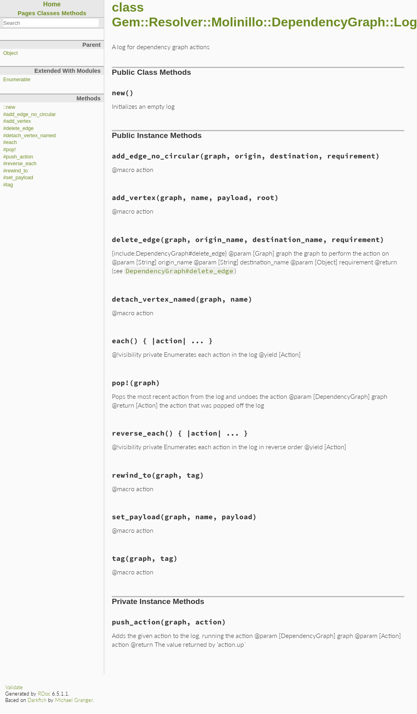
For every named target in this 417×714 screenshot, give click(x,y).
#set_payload (18, 177)
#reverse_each (19, 163)
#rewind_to (15, 171)
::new (9, 107)
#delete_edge (18, 128)
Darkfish (37, 700)
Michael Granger (74, 700)
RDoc (44, 693)
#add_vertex (17, 121)
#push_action (18, 157)
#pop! (9, 149)
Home (52, 4)
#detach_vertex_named (29, 135)
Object (10, 53)
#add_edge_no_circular (29, 114)
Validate (14, 687)
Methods (74, 13)
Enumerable (16, 79)
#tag (8, 185)
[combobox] (51, 23)
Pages (27, 13)
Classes (48, 13)
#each (10, 142)
